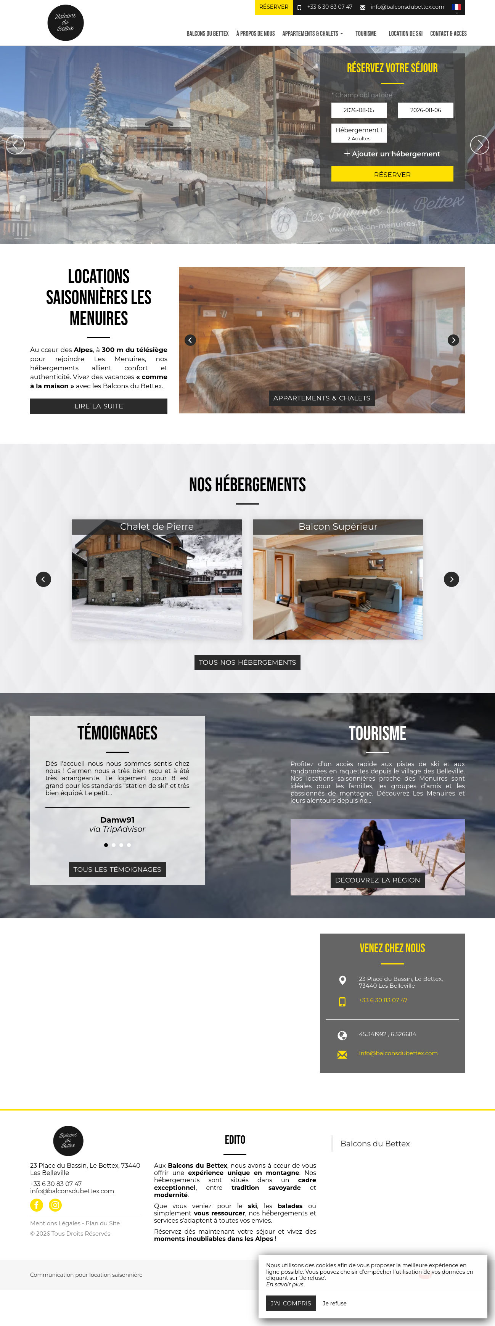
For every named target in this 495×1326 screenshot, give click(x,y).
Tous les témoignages (117, 869)
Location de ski (406, 34)
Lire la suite (98, 406)
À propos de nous (255, 34)
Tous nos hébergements (247, 662)
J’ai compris (291, 1303)
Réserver (274, 6)
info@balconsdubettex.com (407, 6)
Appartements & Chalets (321, 398)
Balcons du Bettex (207, 34)
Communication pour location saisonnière (86, 1274)
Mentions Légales (55, 1223)
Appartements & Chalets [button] (313, 34)
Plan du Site (102, 1223)
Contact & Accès (448, 34)
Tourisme (365, 34)
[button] (456, 7)
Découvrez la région (377, 880)
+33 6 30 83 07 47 (330, 6)
